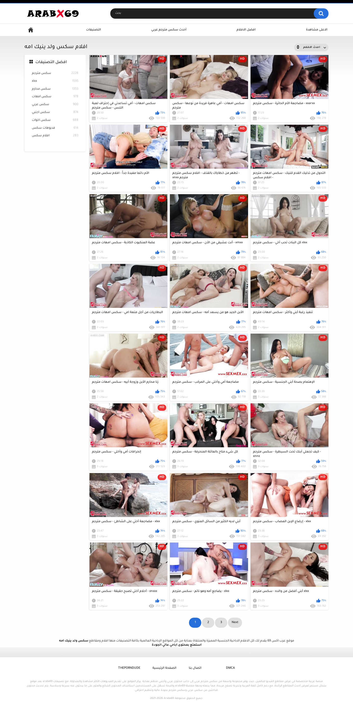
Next (235, 622)
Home (31, 30)
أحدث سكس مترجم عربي (169, 30)
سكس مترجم (55, 73)
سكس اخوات (55, 120)
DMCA (230, 668)
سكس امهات (55, 97)
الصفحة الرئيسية (164, 668)
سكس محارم (55, 89)
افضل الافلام (246, 30)
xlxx (55, 81)
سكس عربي (55, 105)
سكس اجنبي (55, 112)
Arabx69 (169, 698)
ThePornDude (129, 668)
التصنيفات (93, 30)
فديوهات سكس (55, 128)
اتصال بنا (195, 668)
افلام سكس (55, 136)
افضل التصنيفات (51, 62)
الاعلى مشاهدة (317, 30)
